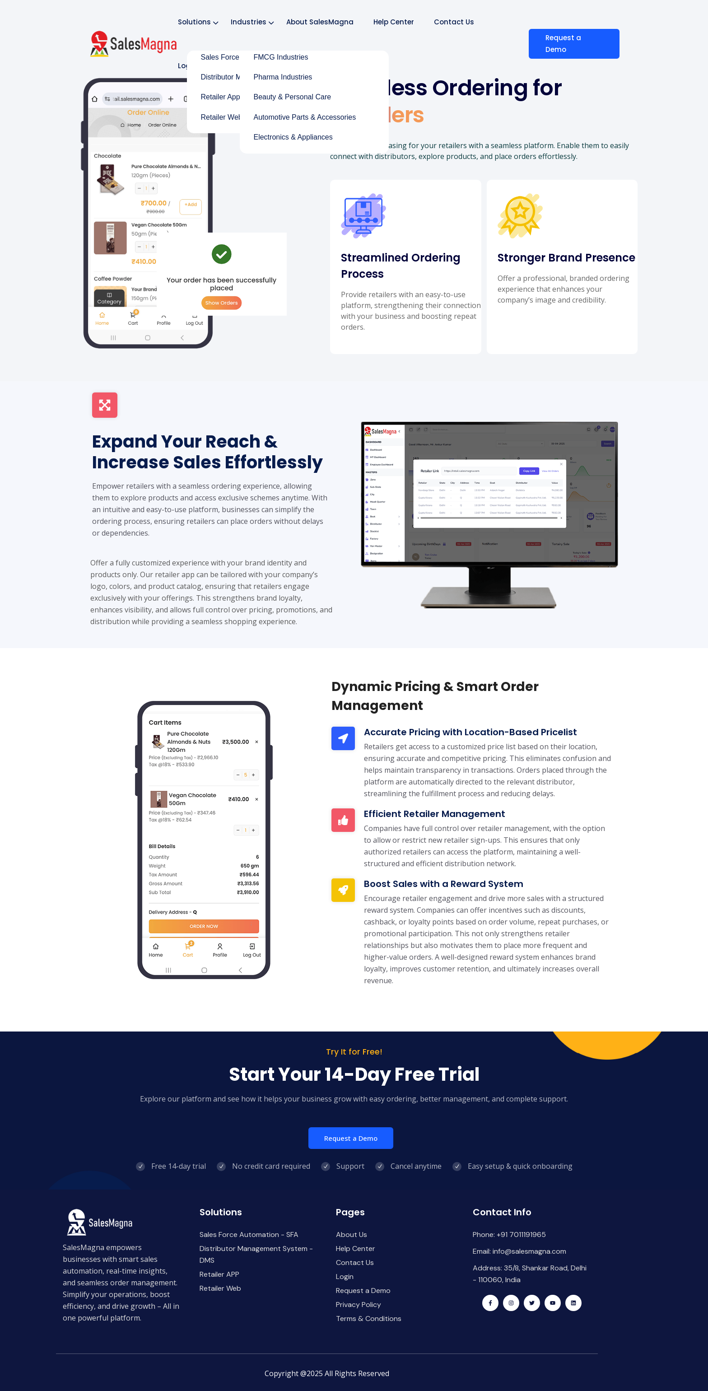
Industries (249, 22)
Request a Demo (567, 43)
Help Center (394, 22)
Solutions (194, 22)
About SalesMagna (320, 22)
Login (187, 65)
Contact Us (454, 22)
